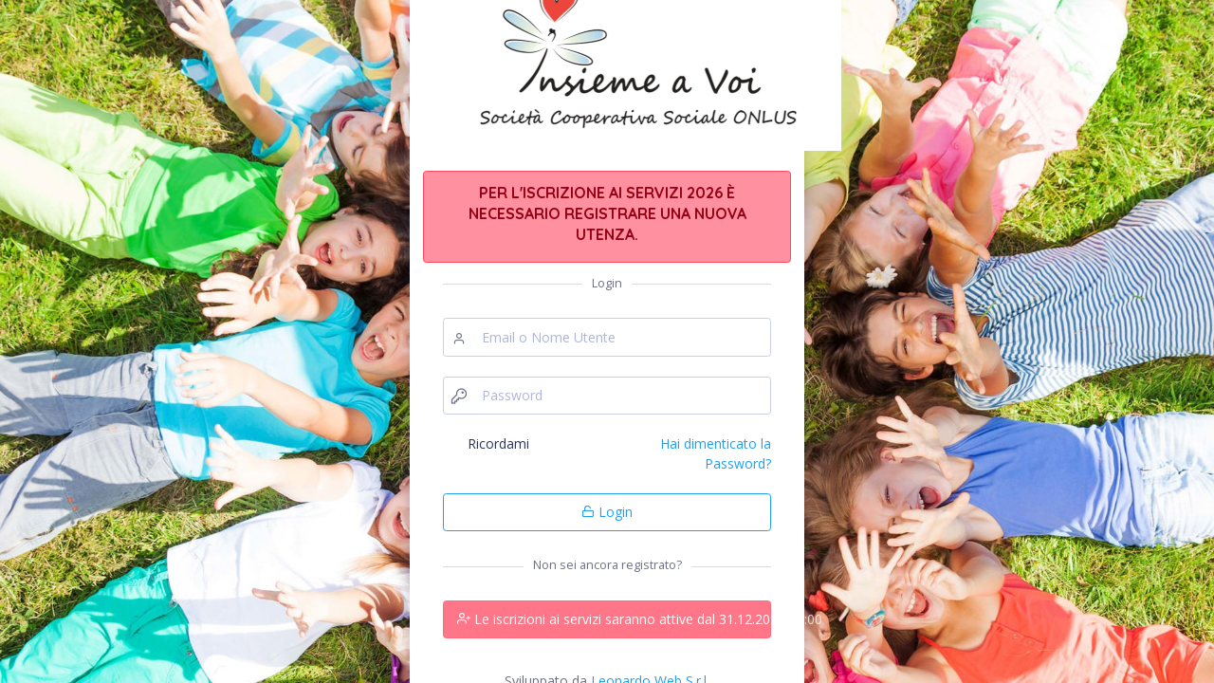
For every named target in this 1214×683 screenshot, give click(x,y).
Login (607, 512)
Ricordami (498, 443)
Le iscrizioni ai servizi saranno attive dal (614, 619)
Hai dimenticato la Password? (715, 452)
